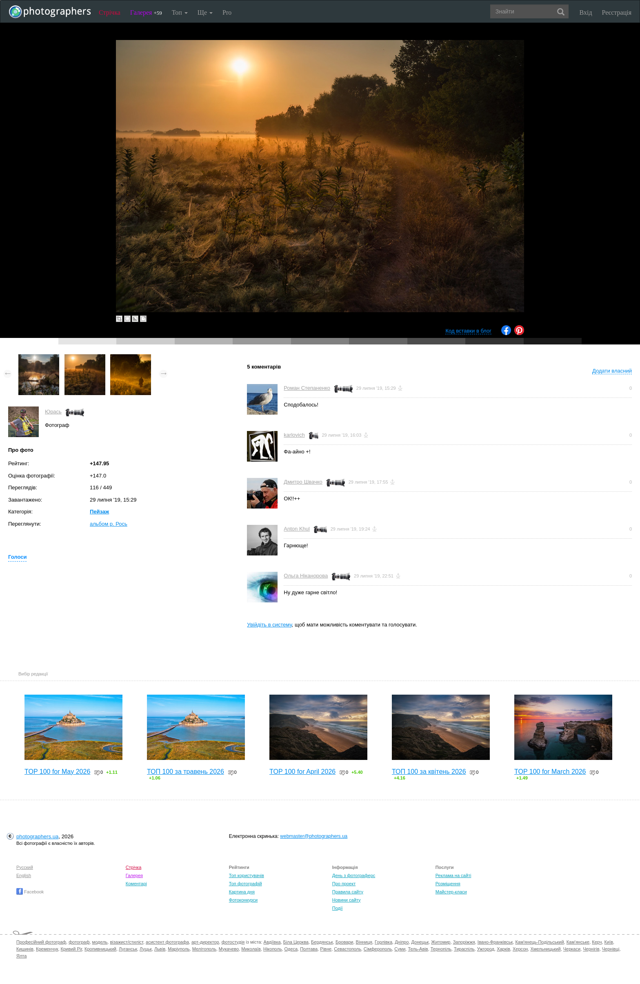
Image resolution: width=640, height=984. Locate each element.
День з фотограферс (354, 875)
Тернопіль (441, 948)
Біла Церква (296, 942)
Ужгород (485, 948)
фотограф (79, 942)
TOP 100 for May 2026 (57, 771)
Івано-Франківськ (495, 942)
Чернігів (591, 948)
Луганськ (128, 948)
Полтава (309, 948)
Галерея (146, 12)
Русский (24, 867)
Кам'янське (578, 942)
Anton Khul (297, 529)
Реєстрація (616, 12)
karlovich (294, 435)
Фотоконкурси (243, 899)
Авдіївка (272, 942)
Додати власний (612, 371)
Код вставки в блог (468, 331)
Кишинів (24, 948)
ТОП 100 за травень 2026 (185, 771)
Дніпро (402, 942)
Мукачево (229, 948)
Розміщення (448, 883)
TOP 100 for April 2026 (302, 771)
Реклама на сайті (453, 875)
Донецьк (420, 942)
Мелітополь (204, 948)
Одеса (291, 948)
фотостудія (233, 942)
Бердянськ (322, 942)
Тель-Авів (418, 948)
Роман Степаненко (307, 388)
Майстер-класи (451, 891)
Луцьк (146, 948)
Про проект (344, 883)
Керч (597, 942)
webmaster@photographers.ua (313, 836)
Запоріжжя (464, 942)
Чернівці (611, 948)
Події (337, 908)
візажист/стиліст (126, 942)
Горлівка (383, 942)
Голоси (17, 557)
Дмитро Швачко (303, 482)
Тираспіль (464, 948)
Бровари (344, 942)
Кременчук (47, 948)
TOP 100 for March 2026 (550, 771)
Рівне (325, 948)
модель (100, 942)
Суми (399, 948)
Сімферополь (378, 948)
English (23, 875)
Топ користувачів (246, 875)
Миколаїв (251, 948)
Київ (608, 942)
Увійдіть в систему (269, 625)
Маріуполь (178, 948)
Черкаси (571, 948)
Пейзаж (99, 512)
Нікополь (272, 948)
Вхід (586, 12)
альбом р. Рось (108, 524)
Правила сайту (347, 891)
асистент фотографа (167, 942)
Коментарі (136, 883)
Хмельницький (545, 948)
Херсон (520, 948)
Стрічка (109, 12)
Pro (226, 12)
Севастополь (347, 948)
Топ (180, 12)
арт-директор (205, 942)
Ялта (21, 955)
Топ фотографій (245, 883)
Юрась (53, 412)
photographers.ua (37, 836)
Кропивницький (100, 948)
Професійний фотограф (41, 942)
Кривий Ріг (71, 948)
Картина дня (242, 891)
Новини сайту (346, 899)
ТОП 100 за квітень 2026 (429, 771)
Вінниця (364, 942)
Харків (503, 948)
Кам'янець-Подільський (539, 942)
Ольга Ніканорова (306, 576)
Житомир (440, 942)
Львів (159, 948)
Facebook (30, 891)
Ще (205, 12)
